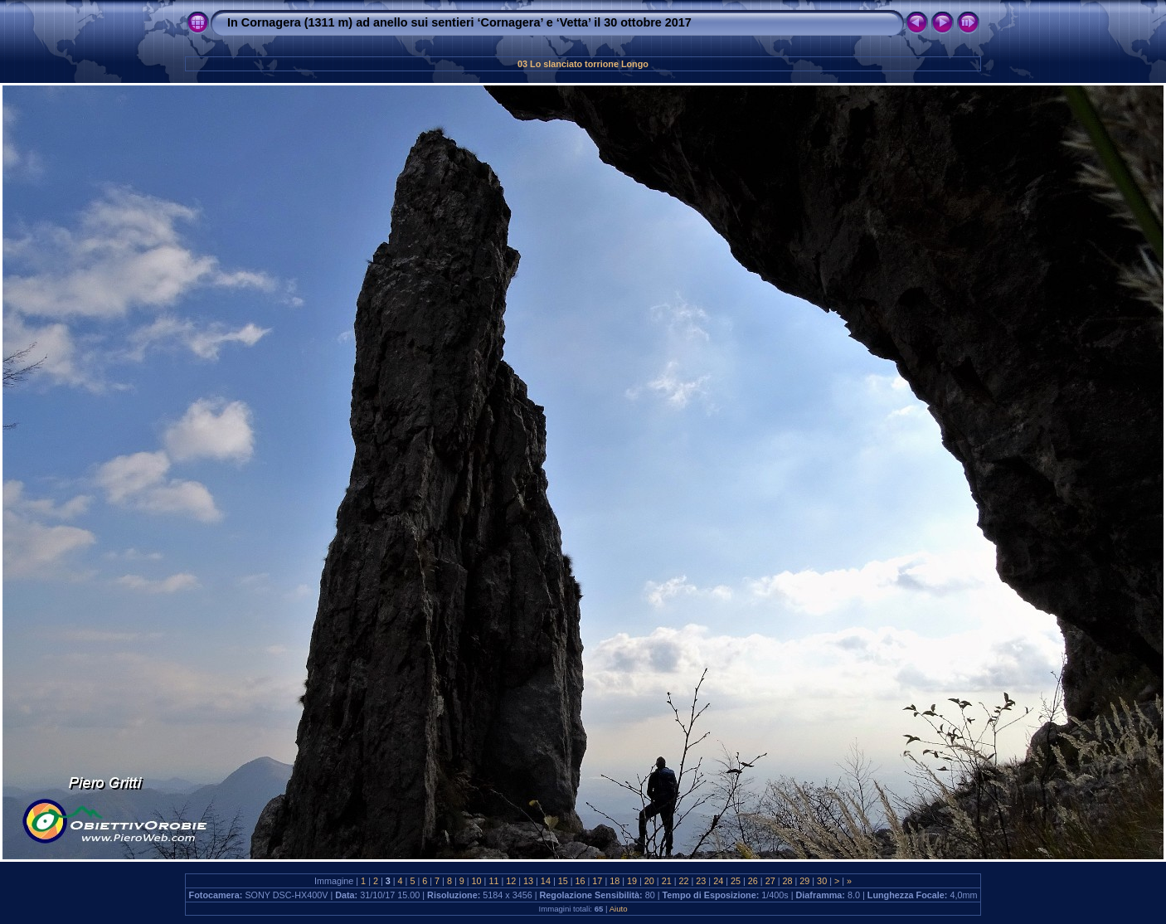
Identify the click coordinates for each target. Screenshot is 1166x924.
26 (753, 881)
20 (649, 881)
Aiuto (619, 908)
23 (700, 881)
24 (718, 881)
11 (493, 881)
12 (510, 881)
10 (476, 881)
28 (787, 881)
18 (614, 881)
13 (528, 881)
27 (770, 881)
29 (804, 881)
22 (684, 881)
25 (735, 881)
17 (597, 881)
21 (666, 881)
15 (563, 881)
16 (580, 881)
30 (821, 881)
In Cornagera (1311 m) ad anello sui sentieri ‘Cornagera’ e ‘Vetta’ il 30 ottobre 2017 (459, 22)
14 (545, 881)
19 (631, 881)
